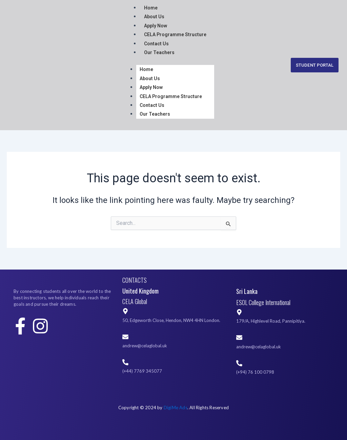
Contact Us (156, 43)
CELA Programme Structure (175, 34)
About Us (154, 16)
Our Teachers (159, 52)
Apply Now (155, 25)
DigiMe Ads (175, 407)
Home (151, 7)
